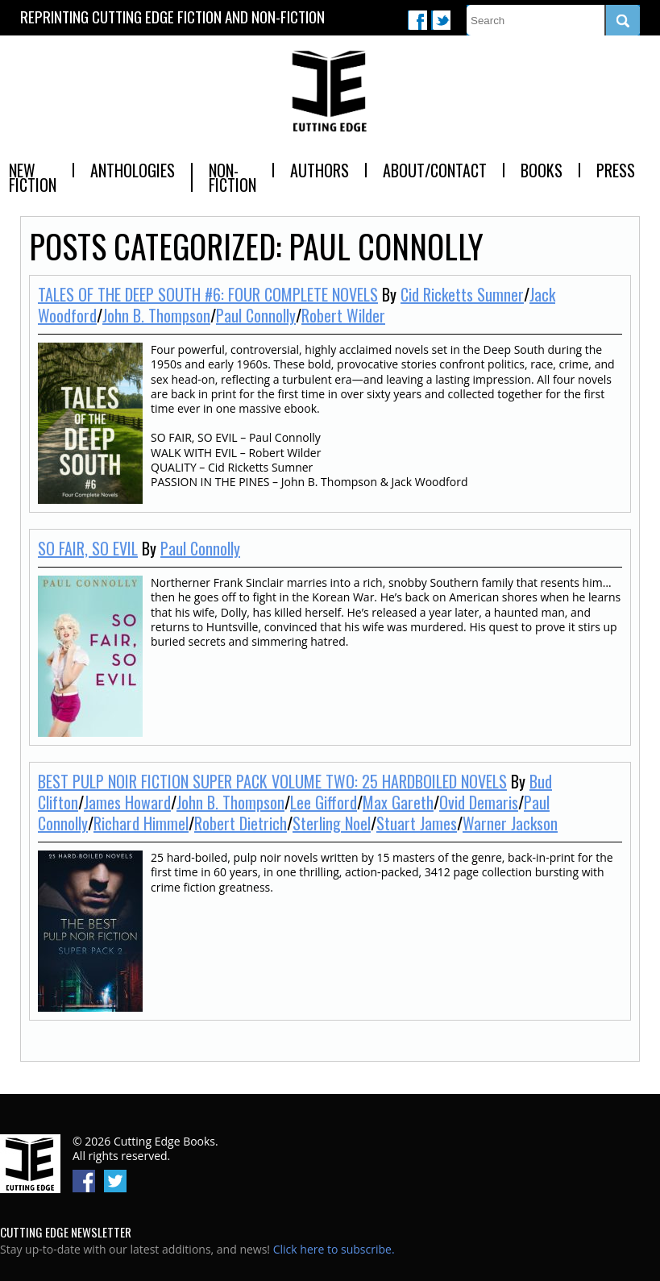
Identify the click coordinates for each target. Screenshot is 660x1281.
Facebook (417, 20)
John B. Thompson (156, 315)
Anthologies (132, 170)
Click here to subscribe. (334, 1249)
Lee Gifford (323, 802)
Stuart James (416, 823)
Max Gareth (398, 802)
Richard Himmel (141, 823)
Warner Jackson (510, 823)
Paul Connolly (256, 315)
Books (541, 170)
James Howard (127, 802)
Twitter (440, 20)
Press (615, 170)
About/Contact (435, 170)
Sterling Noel (332, 823)
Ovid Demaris (478, 802)
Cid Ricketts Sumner (462, 294)
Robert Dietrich (240, 823)
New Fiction (32, 177)
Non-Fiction (232, 177)
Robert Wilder (343, 315)
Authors (319, 170)
